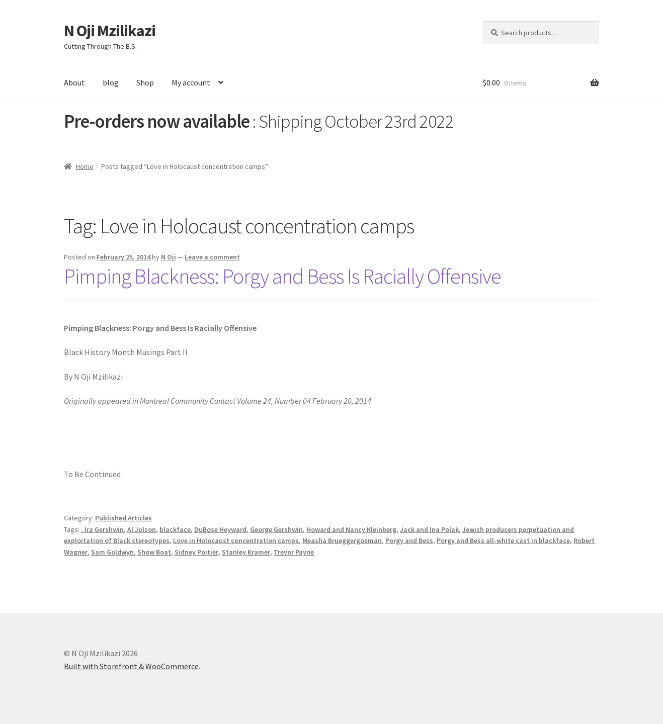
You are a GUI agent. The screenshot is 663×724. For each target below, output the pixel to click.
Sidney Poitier (196, 552)
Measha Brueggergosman (342, 540)
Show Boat (154, 552)
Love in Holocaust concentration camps (236, 540)
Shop (145, 82)
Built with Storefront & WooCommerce (131, 666)
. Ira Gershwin (102, 529)
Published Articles (123, 517)
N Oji (168, 256)
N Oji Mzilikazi (109, 31)
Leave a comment (212, 256)
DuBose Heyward (220, 529)
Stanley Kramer (246, 552)
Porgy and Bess (409, 540)
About (74, 82)
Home (85, 166)
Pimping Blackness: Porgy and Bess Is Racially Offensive (282, 276)
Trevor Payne (294, 552)
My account (191, 82)
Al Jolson (141, 529)
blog (111, 82)
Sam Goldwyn (112, 552)
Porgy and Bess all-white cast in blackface (503, 540)
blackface (175, 529)
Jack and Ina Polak (429, 529)
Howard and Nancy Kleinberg (351, 529)
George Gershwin (276, 529)
